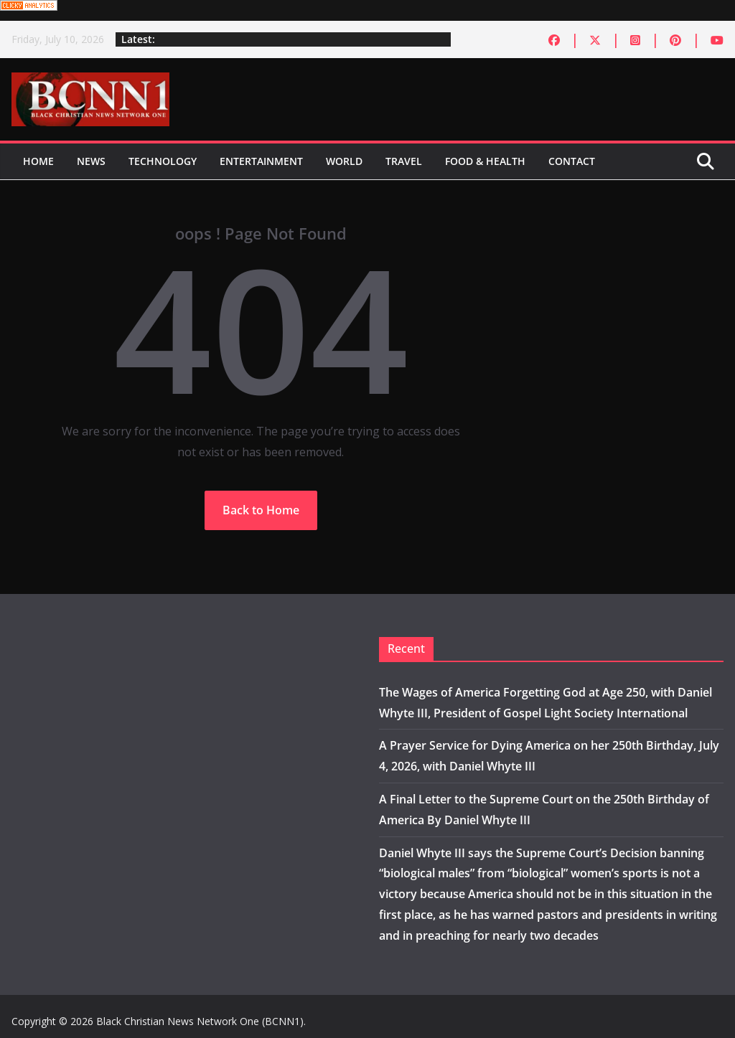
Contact (571, 161)
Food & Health (485, 161)
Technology (162, 161)
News (91, 161)
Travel (403, 161)
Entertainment (261, 161)
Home (38, 161)
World (344, 161)
